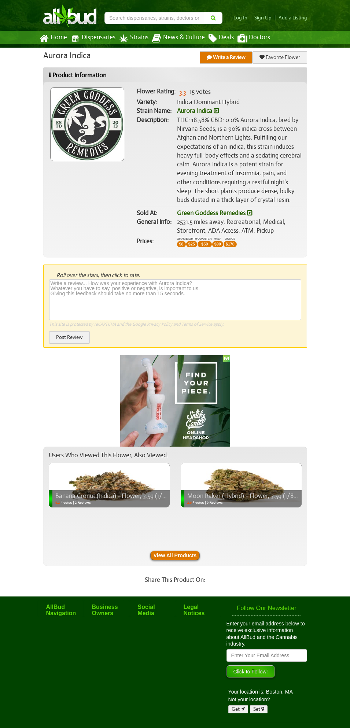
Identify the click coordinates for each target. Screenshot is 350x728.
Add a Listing (293, 18)
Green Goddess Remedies (214, 213)
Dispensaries (91, 38)
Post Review (69, 337)
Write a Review (226, 57)
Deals (215, 38)
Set (259, 709)
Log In (243, 18)
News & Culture (174, 38)
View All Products (175, 555)
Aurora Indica (198, 111)
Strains (131, 38)
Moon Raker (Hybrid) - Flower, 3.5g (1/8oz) (243, 496)
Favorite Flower (279, 57)
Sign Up (265, 18)
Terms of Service (196, 324)
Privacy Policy (159, 324)
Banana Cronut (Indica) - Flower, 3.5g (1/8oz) (113, 496)
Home (53, 38)
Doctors (248, 38)
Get (238, 709)
